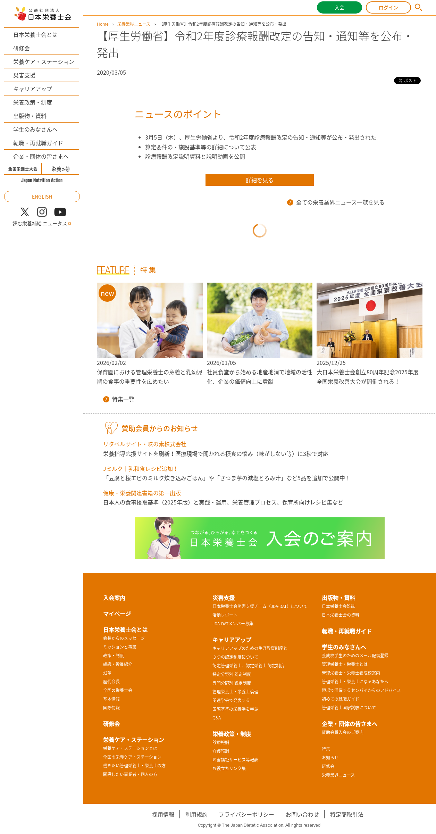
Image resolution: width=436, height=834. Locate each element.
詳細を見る (260, 180)
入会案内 (114, 597)
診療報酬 (220, 742)
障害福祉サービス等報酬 (235, 760)
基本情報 (111, 699)
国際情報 (111, 707)
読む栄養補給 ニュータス (41, 223)
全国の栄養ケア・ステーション (132, 757)
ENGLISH (42, 196)
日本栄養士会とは (35, 34)
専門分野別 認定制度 (231, 683)
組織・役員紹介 (117, 664)
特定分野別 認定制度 (231, 674)
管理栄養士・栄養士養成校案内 (351, 673)
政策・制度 (113, 655)
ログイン (388, 7)
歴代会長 (111, 681)
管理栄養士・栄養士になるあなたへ (355, 681)
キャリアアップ (32, 88)
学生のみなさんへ (35, 129)
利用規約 (196, 814)
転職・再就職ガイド (38, 143)
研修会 (21, 48)
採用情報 (163, 814)
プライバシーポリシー (246, 814)
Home (103, 24)
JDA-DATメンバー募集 (232, 623)
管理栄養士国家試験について (349, 707)
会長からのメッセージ (124, 638)
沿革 (107, 673)
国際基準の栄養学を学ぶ (235, 709)
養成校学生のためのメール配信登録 (355, 655)
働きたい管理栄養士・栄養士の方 (134, 765)
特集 (326, 749)
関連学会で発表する (231, 700)
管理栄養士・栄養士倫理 (235, 692)
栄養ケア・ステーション (43, 61)
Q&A (216, 718)
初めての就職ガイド (340, 699)
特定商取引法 (346, 814)
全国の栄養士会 (117, 690)
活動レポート (224, 615)
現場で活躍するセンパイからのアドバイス (361, 690)
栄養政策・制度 (32, 102)
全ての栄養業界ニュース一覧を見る (336, 202)
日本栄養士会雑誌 (338, 606)
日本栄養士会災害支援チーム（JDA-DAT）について (260, 606)
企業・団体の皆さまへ (41, 156)
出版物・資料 (30, 115)
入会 (339, 7)
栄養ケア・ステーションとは (130, 748)
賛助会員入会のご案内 (342, 732)
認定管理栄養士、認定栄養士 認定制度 (248, 665)
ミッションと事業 (119, 647)
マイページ (117, 613)
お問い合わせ (302, 814)
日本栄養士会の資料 (340, 615)
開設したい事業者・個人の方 (130, 774)
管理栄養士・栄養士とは (345, 664)
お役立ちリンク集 (229, 768)
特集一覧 (118, 399)
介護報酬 (220, 751)
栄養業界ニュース (133, 24)
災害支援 (24, 75)
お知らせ (330, 757)
